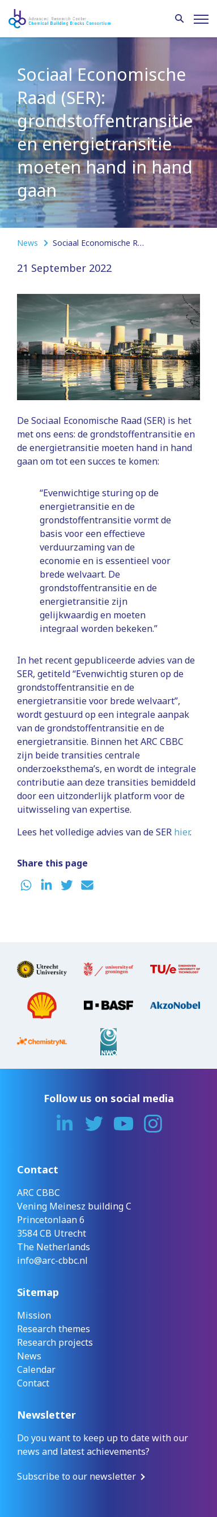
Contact (33, 1383)
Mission (34, 1315)
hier (182, 832)
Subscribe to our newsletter (76, 1476)
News (28, 242)
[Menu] (201, 19)
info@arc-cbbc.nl (52, 1260)
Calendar (36, 1369)
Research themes (53, 1329)
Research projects (55, 1342)
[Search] (179, 19)
